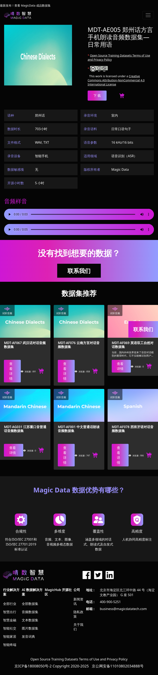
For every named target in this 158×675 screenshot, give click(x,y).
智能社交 (9, 628)
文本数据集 (30, 620)
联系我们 (79, 271)
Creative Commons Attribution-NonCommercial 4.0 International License (116, 80)
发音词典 (28, 636)
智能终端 (9, 644)
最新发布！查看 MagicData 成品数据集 (25, 5)
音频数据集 (30, 612)
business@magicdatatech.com (123, 609)
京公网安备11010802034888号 (118, 666)
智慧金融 (9, 620)
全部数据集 (30, 603)
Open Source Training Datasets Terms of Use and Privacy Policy (79, 659)
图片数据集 (30, 628)
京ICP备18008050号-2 (33, 666)
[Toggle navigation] (148, 15)
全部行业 (9, 603)
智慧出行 (9, 612)
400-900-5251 (110, 602)
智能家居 (9, 636)
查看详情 (11, 371)
